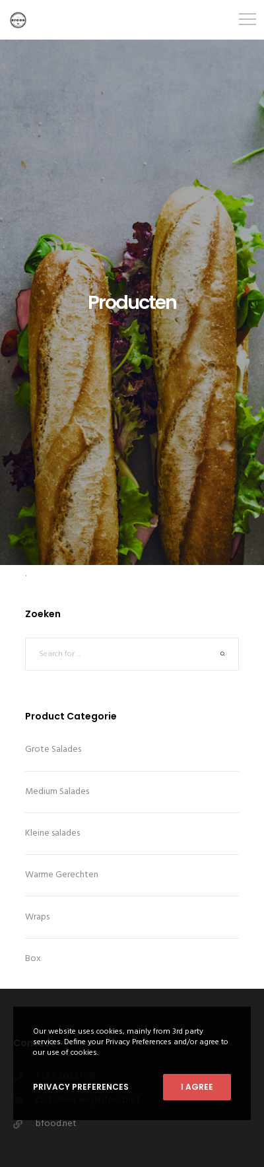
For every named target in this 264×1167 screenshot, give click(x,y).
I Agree (197, 1086)
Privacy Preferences (81, 1086)
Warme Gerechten (61, 875)
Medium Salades (57, 791)
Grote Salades (53, 749)
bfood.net (56, 1123)
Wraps (37, 917)
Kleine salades (52, 833)
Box (33, 958)
